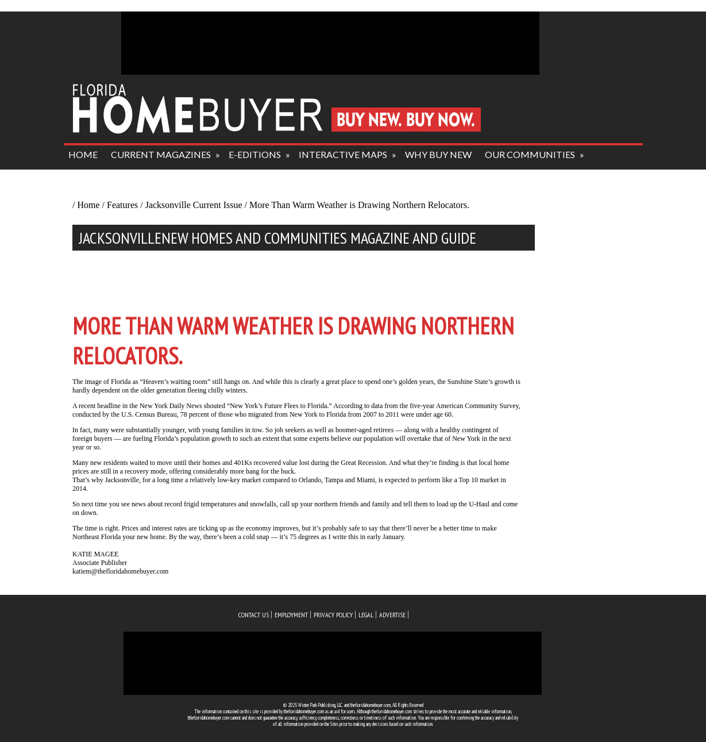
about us (91, 177)
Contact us (253, 614)
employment (291, 614)
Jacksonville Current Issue (193, 205)
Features (122, 205)
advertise (392, 614)
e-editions (255, 154)
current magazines (161, 154)
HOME (83, 154)
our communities (530, 154)
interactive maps (343, 154)
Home (88, 205)
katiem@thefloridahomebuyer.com (120, 571)
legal (365, 614)
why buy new (438, 154)
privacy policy (333, 614)
